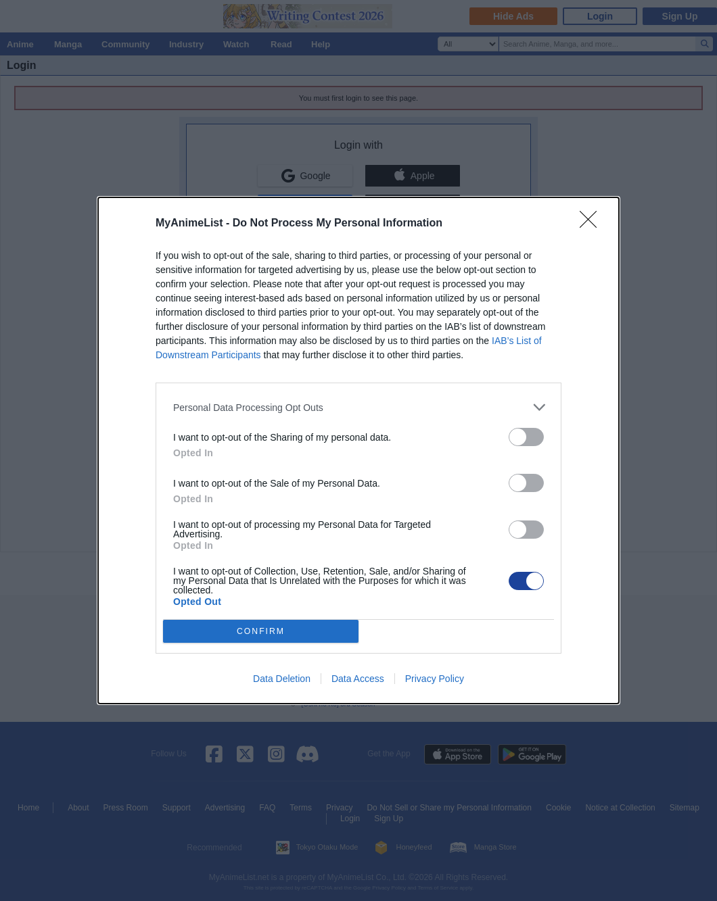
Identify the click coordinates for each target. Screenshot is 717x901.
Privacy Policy (434, 678)
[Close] (592, 224)
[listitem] (358, 407)
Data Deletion (281, 678)
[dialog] (358, 450)
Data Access (357, 678)
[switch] (526, 437)
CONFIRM (260, 632)
